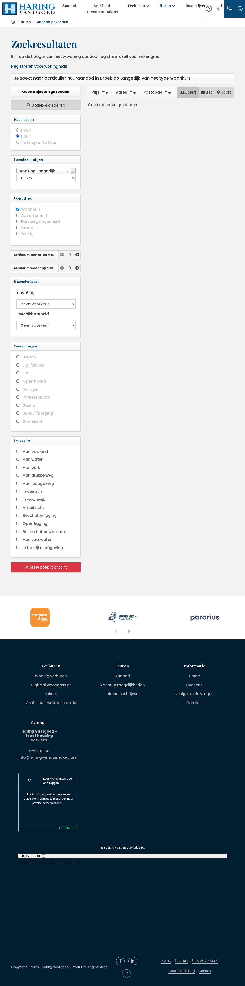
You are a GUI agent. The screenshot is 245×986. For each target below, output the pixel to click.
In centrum (33, 491)
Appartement (34, 215)
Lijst (206, 92)
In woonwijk (34, 499)
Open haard (34, 381)
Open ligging (35, 523)
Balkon (29, 357)
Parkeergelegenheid (40, 221)
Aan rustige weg (38, 483)
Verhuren (139, 5)
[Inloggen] (209, 9)
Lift (25, 373)
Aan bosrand (35, 451)
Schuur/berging (38, 413)
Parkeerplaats (36, 397)
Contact (205, 970)
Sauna (29, 405)
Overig (27, 233)
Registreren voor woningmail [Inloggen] (39, 66)
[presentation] (116, 631)
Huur (25, 136)
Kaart (224, 92)
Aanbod (69, 5)
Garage (30, 389)
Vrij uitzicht (33, 507)
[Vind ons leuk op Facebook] (120, 960)
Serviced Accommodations (102, 8)
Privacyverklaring (205, 959)
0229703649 (39, 750)
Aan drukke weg (38, 475)
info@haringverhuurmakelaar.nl (48, 756)
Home (166, 959)
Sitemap (181, 959)
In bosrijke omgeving (43, 547)
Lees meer (67, 826)
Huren (167, 5)
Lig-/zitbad (34, 365)
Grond (27, 227)
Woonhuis (30, 209)
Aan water (33, 459)
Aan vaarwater (37, 539)
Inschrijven (198, 5)
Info (227, 5)
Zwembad (32, 421)
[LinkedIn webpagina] (132, 960)
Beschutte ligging (40, 515)
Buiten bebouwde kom (44, 531)
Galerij (188, 92)
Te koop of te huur (38, 142)
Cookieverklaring (181, 970)
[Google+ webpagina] (126, 972)
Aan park (31, 467)
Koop (26, 130)
